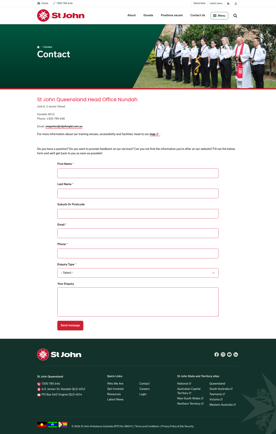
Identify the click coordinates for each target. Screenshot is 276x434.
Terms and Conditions (147, 426)
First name (64, 164)
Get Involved (115, 389)
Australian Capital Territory (188, 391)
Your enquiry (65, 284)
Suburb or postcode (71, 204)
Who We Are (115, 383)
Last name (64, 184)
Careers (144, 389)
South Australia (219, 389)
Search (235, 15)
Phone (61, 244)
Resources (114, 394)
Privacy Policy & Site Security (177, 426)
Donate (148, 15)
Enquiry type (65, 264)
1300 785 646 (51, 383)
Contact (47, 47)
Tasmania (215, 394)
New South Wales (188, 398)
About (131, 15)
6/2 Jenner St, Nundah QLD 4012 (63, 389)
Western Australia (221, 405)
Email (61, 224)
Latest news (216, 3)
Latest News (115, 399)
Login (142, 394)
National (182, 383)
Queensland (217, 383)
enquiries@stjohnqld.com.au (64, 126)
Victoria (214, 399)
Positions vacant (172, 15)
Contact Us (197, 15)
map (152, 134)
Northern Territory (188, 403)
